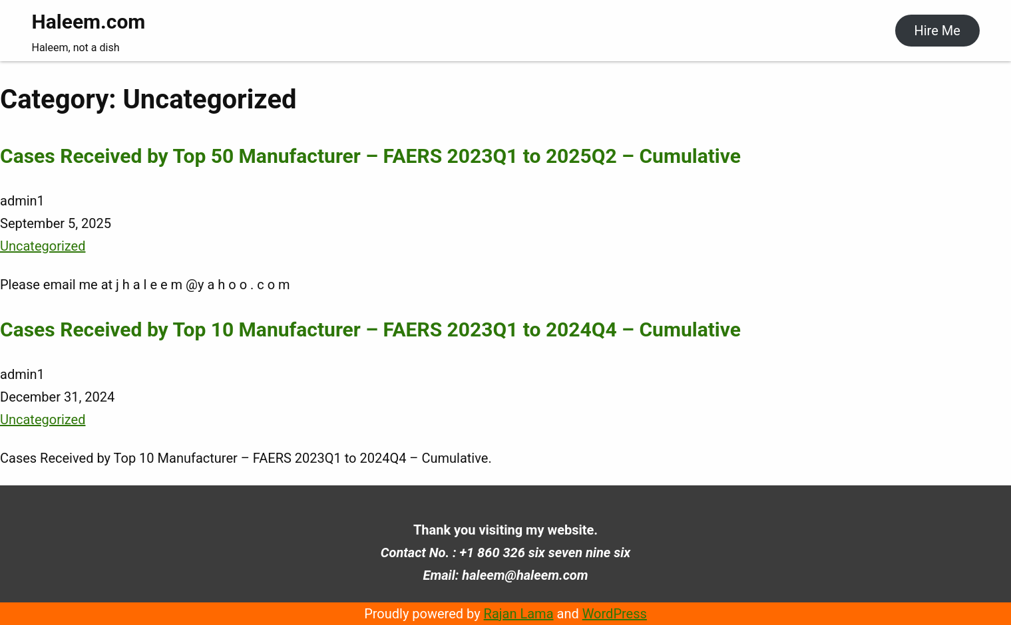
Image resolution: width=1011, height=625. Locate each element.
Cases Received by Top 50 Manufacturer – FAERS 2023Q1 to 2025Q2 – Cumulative (370, 156)
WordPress (614, 614)
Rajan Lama (519, 614)
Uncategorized (42, 246)
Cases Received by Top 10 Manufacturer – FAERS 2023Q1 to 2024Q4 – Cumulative (370, 329)
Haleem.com (89, 21)
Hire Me (937, 31)
